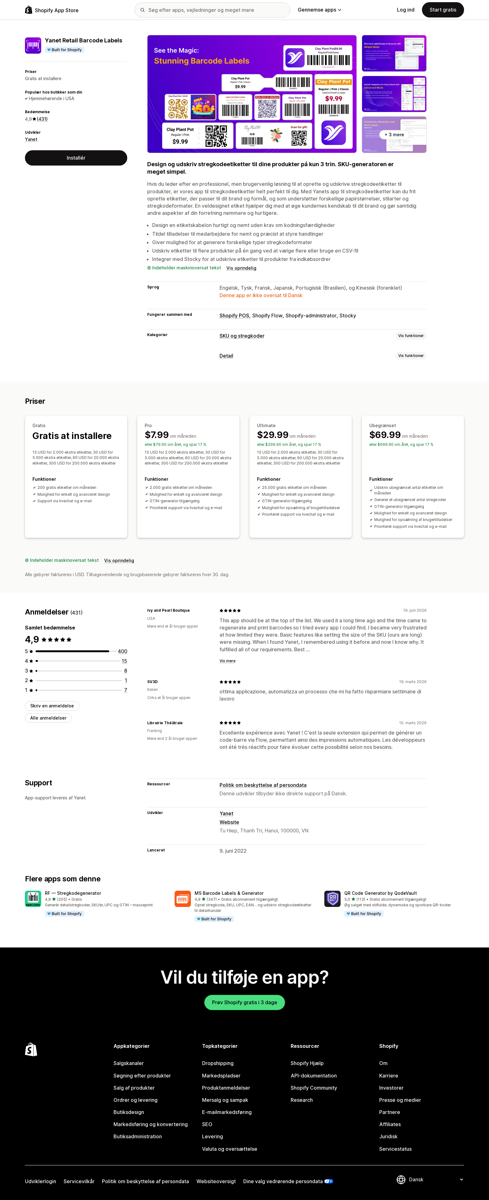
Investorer (391, 1088)
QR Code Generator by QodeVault (380, 893)
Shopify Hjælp (307, 1063)
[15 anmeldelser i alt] (124, 661)
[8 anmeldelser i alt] (125, 670)
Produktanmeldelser (226, 1088)
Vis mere (227, 660)
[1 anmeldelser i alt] (126, 680)
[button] (95, 904)
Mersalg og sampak (225, 1100)
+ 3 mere (394, 134)
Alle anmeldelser (48, 717)
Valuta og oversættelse (229, 1149)
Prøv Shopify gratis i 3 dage (244, 1002)
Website (229, 822)
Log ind (405, 10)
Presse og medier (400, 1100)
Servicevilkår (79, 1181)
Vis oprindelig (241, 268)
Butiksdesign (129, 1112)
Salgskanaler (129, 1063)
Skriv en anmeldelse (52, 705)
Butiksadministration (138, 1136)
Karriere (388, 1075)
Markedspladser (221, 1075)
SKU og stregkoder (242, 336)
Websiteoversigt (216, 1181)
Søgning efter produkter (142, 1075)
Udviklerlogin (40, 1181)
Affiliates (390, 1124)
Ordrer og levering (135, 1100)
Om (383, 1063)
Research (302, 1100)
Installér (76, 158)
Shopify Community (314, 1088)
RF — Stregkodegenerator (73, 893)
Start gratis (443, 10)
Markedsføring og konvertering (151, 1124)
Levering (212, 1136)
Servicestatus (395, 1149)
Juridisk (388, 1136)
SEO (207, 1124)
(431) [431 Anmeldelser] (42, 119)
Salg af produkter (134, 1088)
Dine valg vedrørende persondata (283, 1181)
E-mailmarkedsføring (227, 1112)
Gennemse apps (319, 10)
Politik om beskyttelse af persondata (263, 785)
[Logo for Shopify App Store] (52, 10)
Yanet (31, 139)
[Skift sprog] (436, 1179)
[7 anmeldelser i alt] (125, 690)
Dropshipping (218, 1063)
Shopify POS (234, 315)
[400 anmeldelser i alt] (122, 651)
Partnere (389, 1112)
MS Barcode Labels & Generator (229, 893)
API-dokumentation (314, 1075)
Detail (226, 356)
